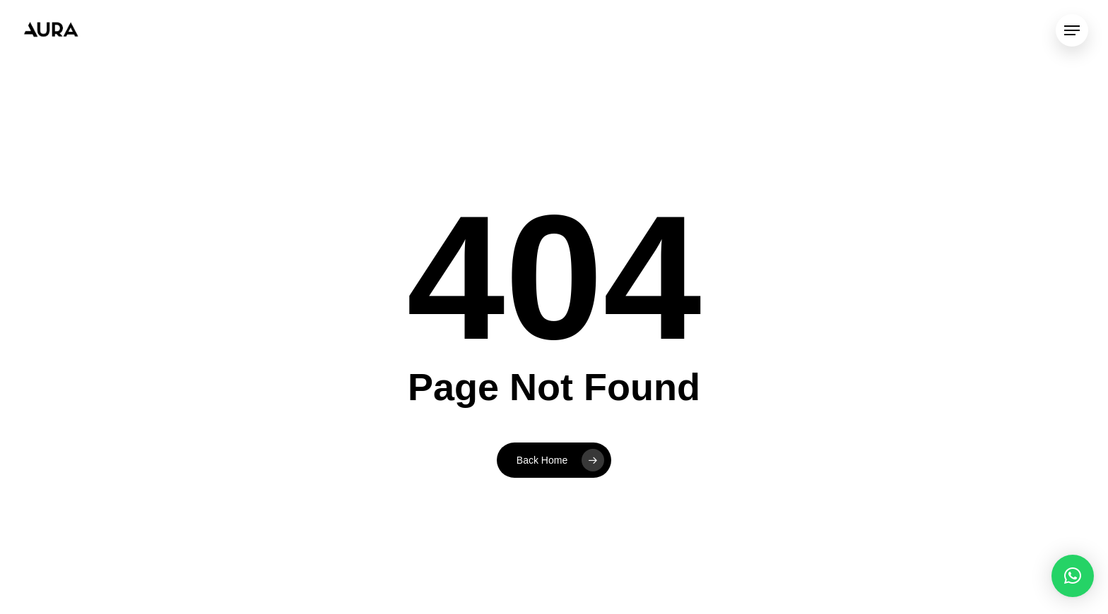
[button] (1072, 576)
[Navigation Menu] (1072, 30)
